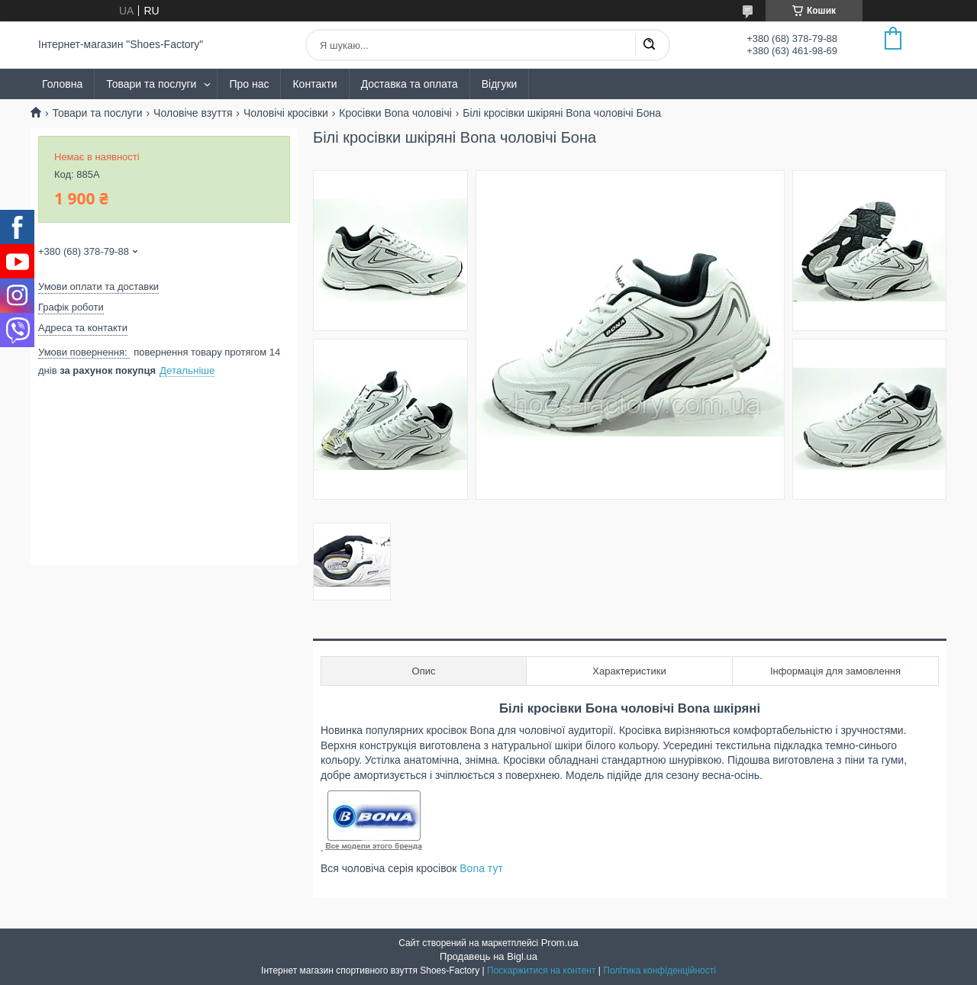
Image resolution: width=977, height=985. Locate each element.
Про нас (249, 84)
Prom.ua (560, 942)
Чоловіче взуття (192, 113)
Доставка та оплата (409, 84)
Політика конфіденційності (659, 970)
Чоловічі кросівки (285, 113)
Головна (62, 84)
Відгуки (500, 84)
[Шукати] (649, 45)
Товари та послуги (151, 84)
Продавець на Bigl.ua (488, 956)
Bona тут (481, 868)
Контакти (314, 84)
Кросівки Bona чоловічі (395, 113)
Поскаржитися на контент (541, 970)
